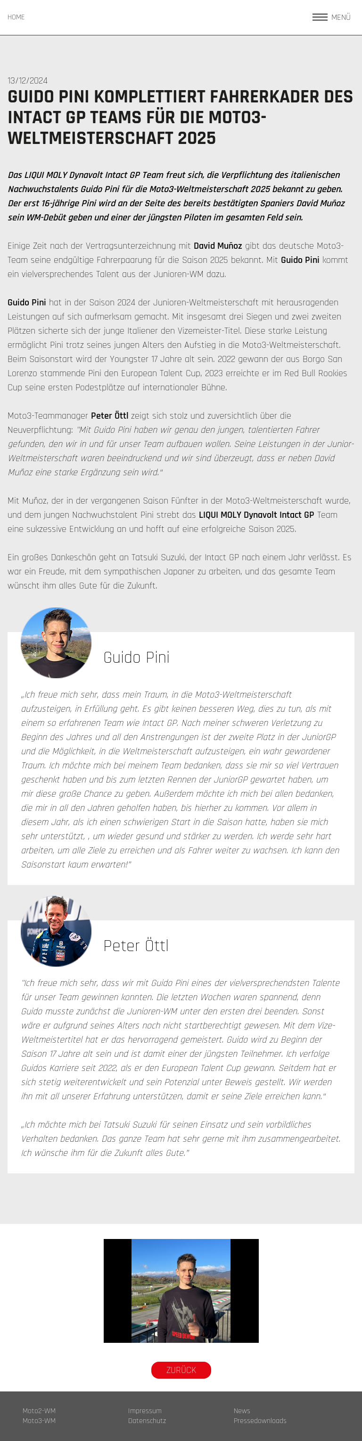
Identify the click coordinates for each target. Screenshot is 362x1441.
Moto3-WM (39, 1421)
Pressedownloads (260, 1421)
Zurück (181, 1370)
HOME (16, 17)
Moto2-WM (39, 1411)
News (242, 1411)
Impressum (145, 1411)
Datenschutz (147, 1421)
